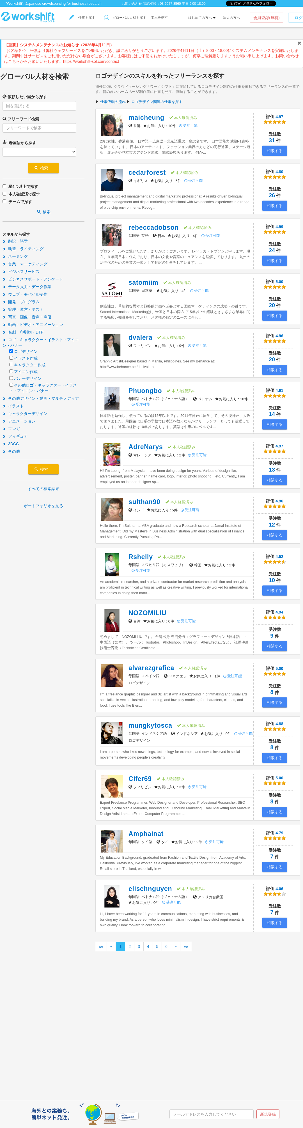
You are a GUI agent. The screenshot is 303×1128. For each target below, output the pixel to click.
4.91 (275, 393)
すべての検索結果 (43, 488)
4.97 (275, 119)
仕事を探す (82, 18)
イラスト (13, 406)
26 (272, 195)
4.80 (275, 174)
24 (272, 250)
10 (272, 580)
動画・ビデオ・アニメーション (33, 324)
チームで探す (20, 201)
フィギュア (15, 436)
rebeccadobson (153, 227)
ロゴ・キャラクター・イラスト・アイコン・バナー (41, 342)
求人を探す (159, 17)
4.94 (275, 615)
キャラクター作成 (29, 365)
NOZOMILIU (147, 613)
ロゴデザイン (26, 351)
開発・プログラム (21, 302)
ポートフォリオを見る (43, 506)
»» (186, 946)
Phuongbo (145, 390)
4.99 (275, 229)
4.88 (275, 727)
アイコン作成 (26, 371)
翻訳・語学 (15, 241)
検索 (43, 168)
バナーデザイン (28, 378)
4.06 (275, 891)
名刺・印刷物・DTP (23, 332)
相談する (274, 151)
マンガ (11, 428)
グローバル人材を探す (125, 18)
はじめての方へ (201, 18)
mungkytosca (150, 725)
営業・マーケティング (25, 264)
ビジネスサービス (21, 271)
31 (272, 140)
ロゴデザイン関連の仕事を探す (156, 102)
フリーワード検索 (21, 118)
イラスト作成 (26, 358)
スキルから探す (16, 234)
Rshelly (140, 556)
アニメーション (19, 421)
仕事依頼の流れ (113, 102)
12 (272, 525)
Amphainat (146, 833)
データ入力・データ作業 (27, 286)
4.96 (275, 339)
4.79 (275, 836)
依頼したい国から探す (25, 96)
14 (272, 414)
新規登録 (268, 1114)
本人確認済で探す (24, 194)
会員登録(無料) (266, 17)
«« (101, 946)
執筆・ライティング (23, 249)
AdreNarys (145, 447)
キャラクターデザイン (25, 413)
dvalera (140, 337)
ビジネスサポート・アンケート (33, 279)
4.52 (275, 559)
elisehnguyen (150, 888)
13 (272, 470)
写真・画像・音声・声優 (27, 317)
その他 (11, 451)
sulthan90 (144, 502)
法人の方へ (231, 18)
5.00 (275, 284)
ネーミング (15, 256)
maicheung (146, 117)
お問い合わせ (132, 4)
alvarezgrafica (151, 668)
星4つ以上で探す (23, 186)
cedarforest (147, 172)
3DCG (11, 444)
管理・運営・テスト (23, 309)
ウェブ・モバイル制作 (25, 294)
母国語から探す (19, 142)
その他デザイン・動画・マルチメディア (41, 398)
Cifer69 (140, 778)
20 (272, 305)
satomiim (143, 282)
